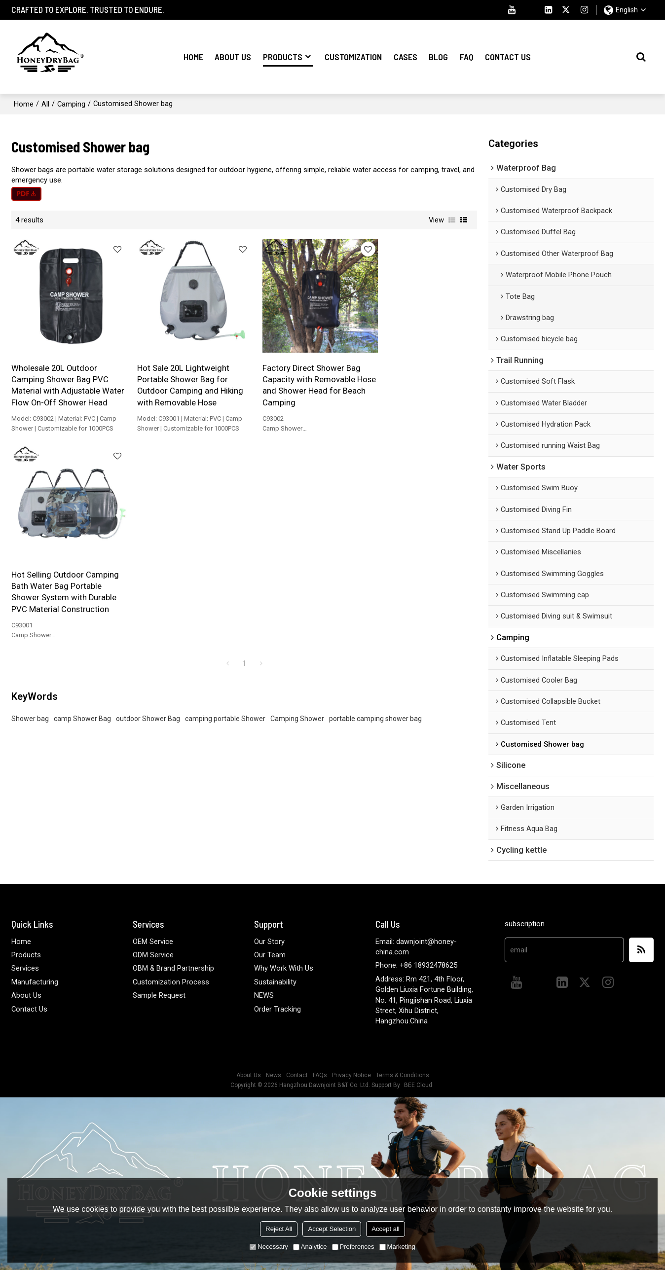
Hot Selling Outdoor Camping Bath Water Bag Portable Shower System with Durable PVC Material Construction (422, 378)
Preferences (353, 1246)
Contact (297, 1075)
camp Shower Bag (82, 517)
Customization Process (171, 981)
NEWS (264, 995)
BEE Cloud (418, 1085)
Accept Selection (332, 1229)
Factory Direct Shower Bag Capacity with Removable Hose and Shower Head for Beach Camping (298, 378)
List (452, 220)
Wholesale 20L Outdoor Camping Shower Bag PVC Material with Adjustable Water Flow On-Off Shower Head (61, 384)
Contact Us (508, 56)
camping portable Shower (225, 517)
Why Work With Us (283, 968)
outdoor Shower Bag (148, 517)
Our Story (269, 941)
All (45, 103)
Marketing (397, 1246)
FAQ (467, 56)
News (273, 1075)
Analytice (310, 1246)
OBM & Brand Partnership (173, 968)
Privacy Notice (351, 1075)
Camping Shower (297, 517)
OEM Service (153, 941)
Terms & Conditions (402, 1075)
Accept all (385, 1229)
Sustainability (275, 981)
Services (25, 968)
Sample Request (159, 995)
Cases (405, 56)
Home (193, 56)
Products (288, 59)
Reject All (278, 1229)
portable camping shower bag (375, 517)
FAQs (320, 1075)
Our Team (270, 954)
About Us (233, 56)
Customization (353, 56)
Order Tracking (277, 1008)
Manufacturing (34, 981)
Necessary (269, 1246)
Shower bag (30, 517)
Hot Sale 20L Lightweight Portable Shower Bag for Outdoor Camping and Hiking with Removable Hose (183, 378)
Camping (71, 103)
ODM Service (153, 954)
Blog (438, 56)
